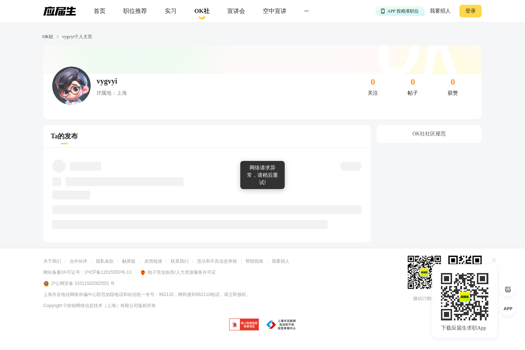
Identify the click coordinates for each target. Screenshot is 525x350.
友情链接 (153, 261)
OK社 (48, 36)
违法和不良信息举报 (217, 261)
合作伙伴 (78, 261)
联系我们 (179, 261)
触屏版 (129, 261)
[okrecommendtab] (202, 11)
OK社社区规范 (429, 134)
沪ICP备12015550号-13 (107, 272)
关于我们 (52, 261)
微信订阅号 (424, 298)
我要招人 (440, 11)
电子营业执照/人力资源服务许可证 (177, 272)
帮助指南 (254, 261)
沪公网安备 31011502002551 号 (79, 284)
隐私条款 (105, 261)
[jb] (243, 325)
